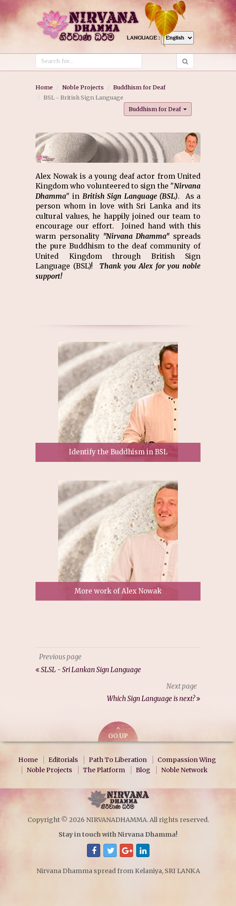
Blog (143, 770)
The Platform (104, 770)
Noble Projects (83, 87)
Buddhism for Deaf (139, 87)
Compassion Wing (186, 760)
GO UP (118, 732)
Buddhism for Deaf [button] (158, 108)
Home (44, 87)
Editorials (63, 760)
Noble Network (184, 770)
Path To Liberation (118, 760)
